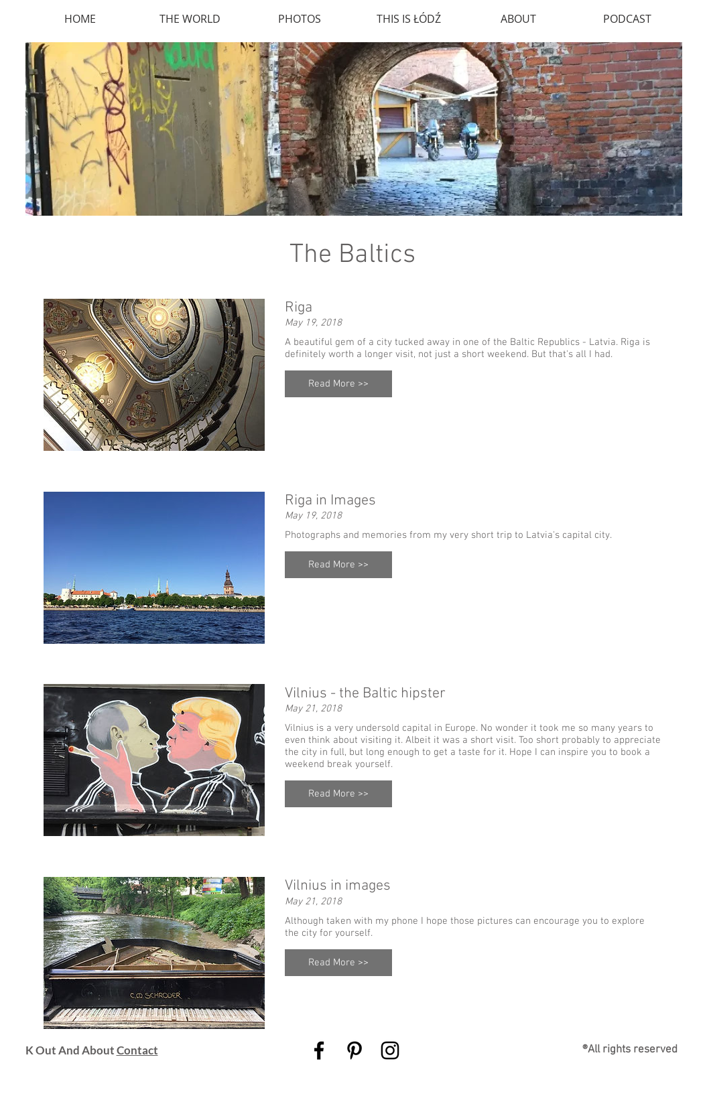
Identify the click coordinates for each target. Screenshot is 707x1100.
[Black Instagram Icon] (390, 1050)
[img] (353, 129)
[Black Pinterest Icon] (354, 1050)
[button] (338, 383)
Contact (137, 1050)
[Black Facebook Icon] (319, 1050)
